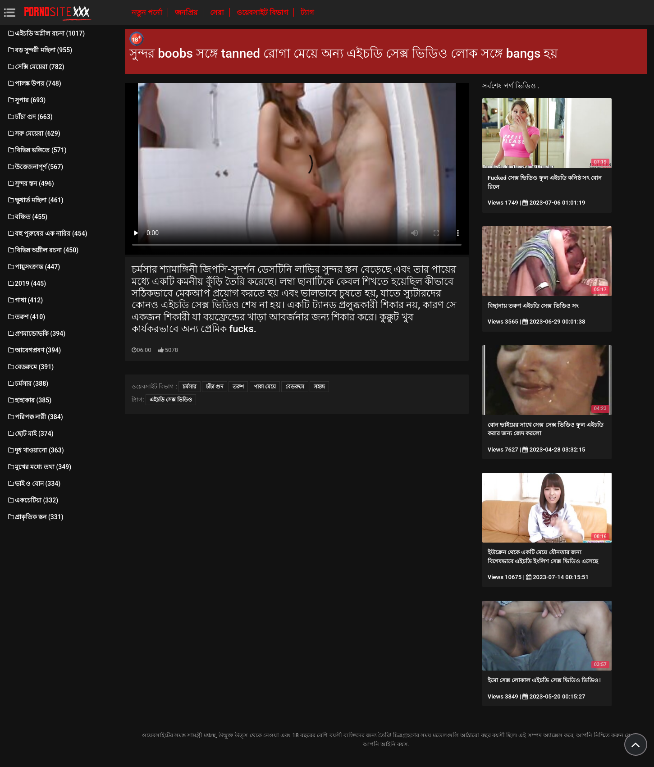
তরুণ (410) (26, 316)
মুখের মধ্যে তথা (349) (39, 466)
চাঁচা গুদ (214, 387)
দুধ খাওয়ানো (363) (35, 450)
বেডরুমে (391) (30, 366)
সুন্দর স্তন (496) (30, 183)
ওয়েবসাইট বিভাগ (263, 12)
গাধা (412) (25, 300)
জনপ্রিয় (187, 12)
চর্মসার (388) (27, 383)
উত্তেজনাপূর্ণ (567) (35, 166)
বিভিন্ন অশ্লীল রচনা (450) (42, 250)
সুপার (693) (26, 100)
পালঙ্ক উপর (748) (34, 83)
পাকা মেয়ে (265, 387)
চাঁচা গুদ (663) (30, 116)
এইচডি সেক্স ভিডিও (171, 400)
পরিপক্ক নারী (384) (35, 416)
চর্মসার (190, 387)
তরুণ (238, 387)
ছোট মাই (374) (30, 433)
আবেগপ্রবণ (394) (34, 350)
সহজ (319, 387)
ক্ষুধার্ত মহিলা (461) (35, 200)
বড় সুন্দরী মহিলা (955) (39, 50)
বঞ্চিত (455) (27, 216)
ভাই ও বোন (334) (33, 483)
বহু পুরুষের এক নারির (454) (47, 233)
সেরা (218, 12)
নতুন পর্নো (148, 12)
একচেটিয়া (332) (32, 500)
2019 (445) (26, 283)
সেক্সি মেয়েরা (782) (35, 66)
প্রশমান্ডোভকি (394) (36, 333)
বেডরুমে (294, 387)
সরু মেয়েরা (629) (33, 133)
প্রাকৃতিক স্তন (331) (35, 516)
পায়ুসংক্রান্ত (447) (33, 266)
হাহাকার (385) (29, 400)
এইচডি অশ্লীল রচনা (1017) (46, 33)
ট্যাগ (307, 12)
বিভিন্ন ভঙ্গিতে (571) (37, 150)
